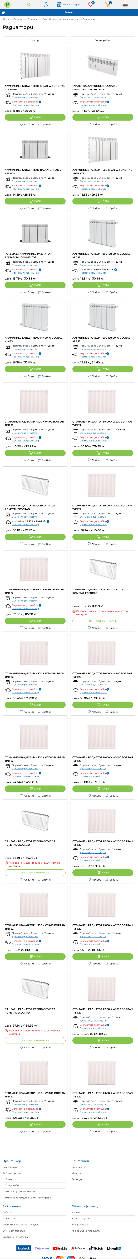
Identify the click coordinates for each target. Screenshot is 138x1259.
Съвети (7, 1212)
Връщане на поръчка (15, 1236)
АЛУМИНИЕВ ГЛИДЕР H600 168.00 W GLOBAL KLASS (101, 339)
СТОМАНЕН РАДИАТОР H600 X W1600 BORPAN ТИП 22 (102, 1094)
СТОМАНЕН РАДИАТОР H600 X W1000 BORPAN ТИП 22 (102, 759)
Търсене (29, 4)
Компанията (10, 1167)
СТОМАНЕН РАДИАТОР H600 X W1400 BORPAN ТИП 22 (35, 1094)
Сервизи (77, 1179)
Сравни (44, 124)
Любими (27, 124)
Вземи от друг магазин (25, 97)
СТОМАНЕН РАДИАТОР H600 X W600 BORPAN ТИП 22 (34, 591)
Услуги (76, 1212)
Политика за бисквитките (19, 1191)
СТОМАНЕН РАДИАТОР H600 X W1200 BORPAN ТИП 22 (102, 927)
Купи (35, 117)
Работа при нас (12, 1173)
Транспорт (9, 1218)
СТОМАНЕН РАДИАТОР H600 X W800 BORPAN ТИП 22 (102, 675)
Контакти (78, 1167)
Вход (46, 5)
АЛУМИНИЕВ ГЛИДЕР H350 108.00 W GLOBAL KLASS (101, 255)
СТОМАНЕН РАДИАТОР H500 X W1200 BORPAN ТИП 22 (102, 843)
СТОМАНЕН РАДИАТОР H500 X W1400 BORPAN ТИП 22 (35, 927)
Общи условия (11, 1185)
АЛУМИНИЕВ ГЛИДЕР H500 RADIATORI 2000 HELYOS (33, 171)
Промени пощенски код (25, 105)
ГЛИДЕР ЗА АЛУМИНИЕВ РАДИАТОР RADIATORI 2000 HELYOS (95, 87)
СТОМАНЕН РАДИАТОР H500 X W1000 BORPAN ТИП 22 (35, 759)
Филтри (35, 40)
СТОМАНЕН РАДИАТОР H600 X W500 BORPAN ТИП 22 (102, 507)
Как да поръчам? (82, 1224)
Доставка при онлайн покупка (21, 1224)
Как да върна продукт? (86, 1230)
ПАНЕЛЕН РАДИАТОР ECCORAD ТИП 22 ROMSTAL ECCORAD (30, 507)
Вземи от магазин (14, 1230)
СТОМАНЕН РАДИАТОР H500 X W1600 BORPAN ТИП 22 (102, 1011)
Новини (7, 1179)
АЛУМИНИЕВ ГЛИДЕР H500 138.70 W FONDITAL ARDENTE (35, 87)
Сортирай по (103, 40)
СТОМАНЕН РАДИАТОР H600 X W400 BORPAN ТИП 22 (102, 423)
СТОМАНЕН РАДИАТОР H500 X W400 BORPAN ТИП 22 (34, 423)
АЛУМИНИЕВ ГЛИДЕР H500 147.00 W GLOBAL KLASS (33, 339)
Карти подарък (81, 1218)
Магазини (77, 1173)
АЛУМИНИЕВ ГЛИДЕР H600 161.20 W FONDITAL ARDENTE (102, 171)
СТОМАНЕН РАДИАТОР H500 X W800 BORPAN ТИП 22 (34, 675)
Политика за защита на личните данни (27, 1197)
